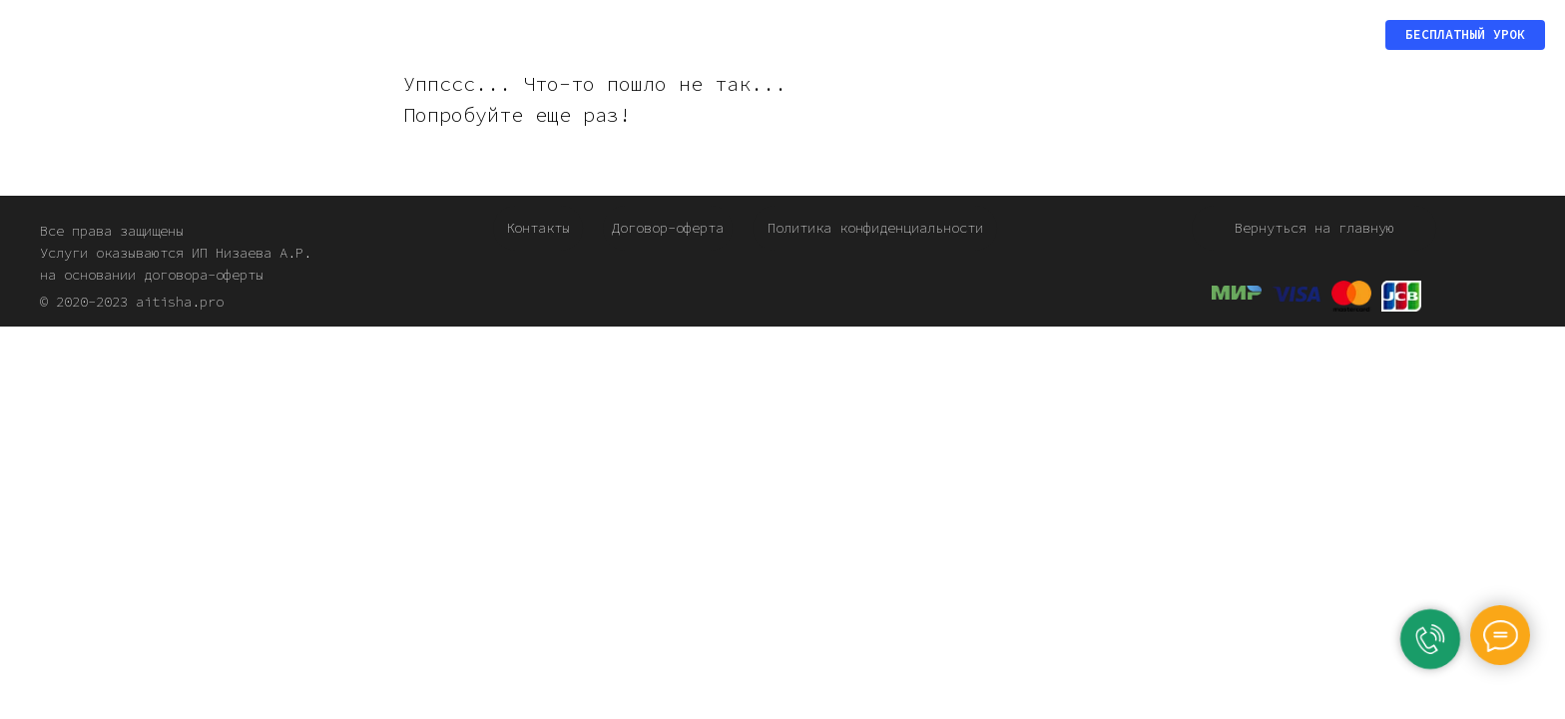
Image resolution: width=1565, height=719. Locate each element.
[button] (1465, 35)
